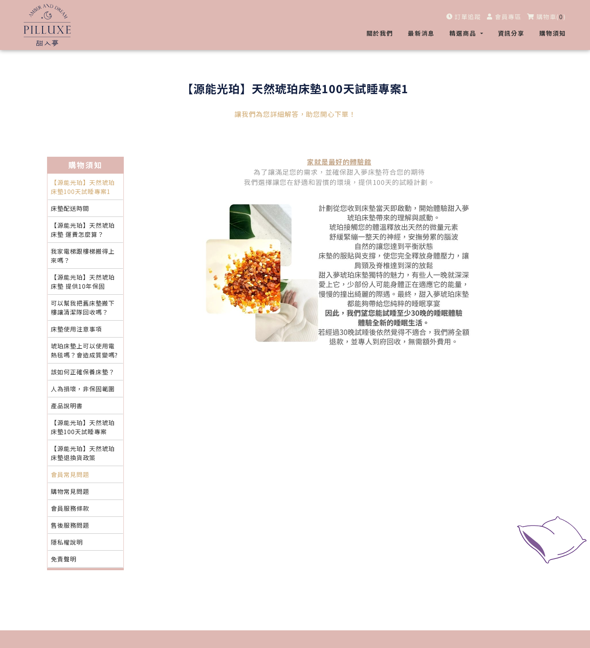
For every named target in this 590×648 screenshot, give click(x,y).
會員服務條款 (70, 508)
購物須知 (552, 33)
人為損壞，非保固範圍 (83, 388)
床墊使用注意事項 (76, 328)
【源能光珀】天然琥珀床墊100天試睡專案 (83, 427)
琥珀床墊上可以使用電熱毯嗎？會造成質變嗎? (84, 350)
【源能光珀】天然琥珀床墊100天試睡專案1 (83, 187)
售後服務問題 (70, 525)
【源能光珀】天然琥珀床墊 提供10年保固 (83, 282)
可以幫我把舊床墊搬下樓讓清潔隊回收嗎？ (83, 307)
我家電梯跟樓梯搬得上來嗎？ (83, 256)
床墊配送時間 (70, 208)
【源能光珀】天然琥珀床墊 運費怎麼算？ (83, 230)
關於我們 (379, 33)
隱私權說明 (67, 542)
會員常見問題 (70, 474)
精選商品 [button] (463, 33)
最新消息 (421, 33)
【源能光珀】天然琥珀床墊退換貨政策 (83, 453)
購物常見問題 (70, 491)
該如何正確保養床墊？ (83, 371)
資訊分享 (511, 33)
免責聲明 (63, 558)
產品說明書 (67, 405)
